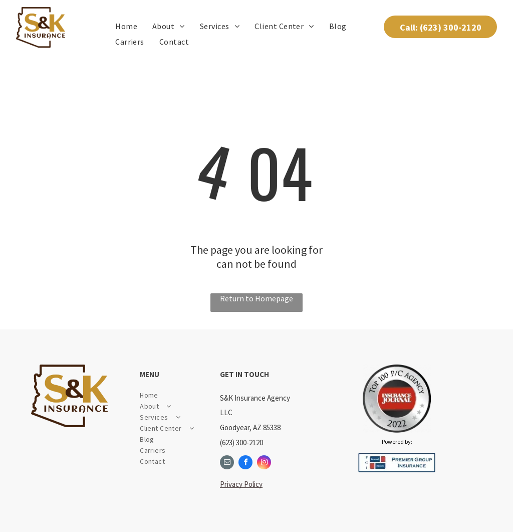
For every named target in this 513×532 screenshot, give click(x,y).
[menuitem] (126, 26)
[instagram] (264, 463)
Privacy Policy (241, 484)
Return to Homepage (256, 298)
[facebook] (245, 463)
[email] (227, 463)
